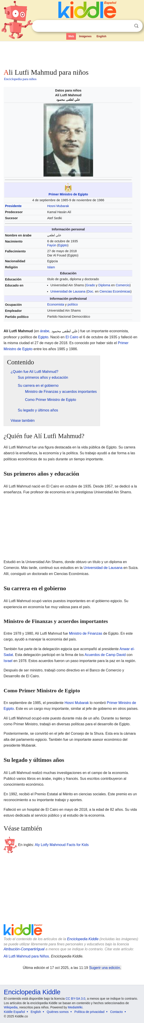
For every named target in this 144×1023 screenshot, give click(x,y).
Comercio (123, 285)
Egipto (62, 245)
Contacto (116, 1012)
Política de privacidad (89, 1012)
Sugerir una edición (104, 968)
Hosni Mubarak (58, 206)
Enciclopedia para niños (20, 79)
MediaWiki (75, 1007)
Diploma (104, 285)
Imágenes (85, 36)
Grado (90, 285)
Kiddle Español (14, 1012)
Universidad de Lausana (67, 291)
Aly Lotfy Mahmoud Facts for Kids (62, 845)
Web (71, 36)
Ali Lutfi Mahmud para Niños (26, 956)
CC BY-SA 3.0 (75, 998)
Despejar (127, 26)
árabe (44, 331)
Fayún (51, 245)
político (73, 304)
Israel (8, 661)
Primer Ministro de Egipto (68, 194)
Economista (55, 304)
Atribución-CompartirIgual (24, 949)
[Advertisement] (72, 54)
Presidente (13, 206)
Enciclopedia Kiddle (82, 939)
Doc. (90, 291)
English (101, 36)
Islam (51, 267)
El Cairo (72, 337)
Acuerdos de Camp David (105, 655)
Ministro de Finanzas (85, 633)
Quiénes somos (58, 1012)
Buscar (136, 26)
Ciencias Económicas (114, 291)
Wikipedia (11, 1007)
